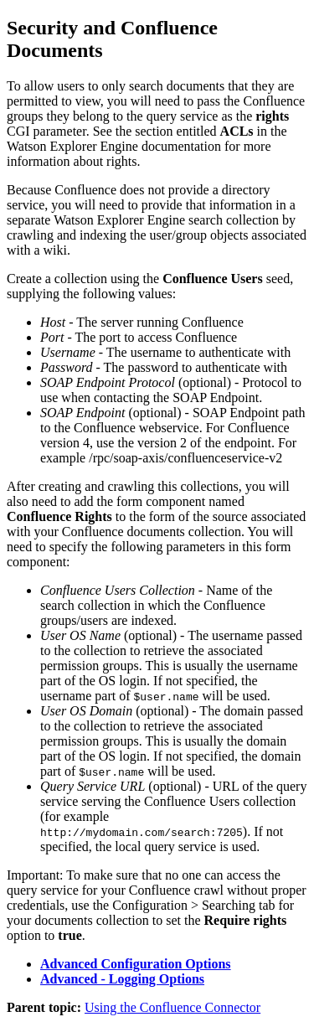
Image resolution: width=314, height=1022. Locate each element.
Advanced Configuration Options (135, 964)
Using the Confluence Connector (172, 1007)
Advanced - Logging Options (122, 979)
